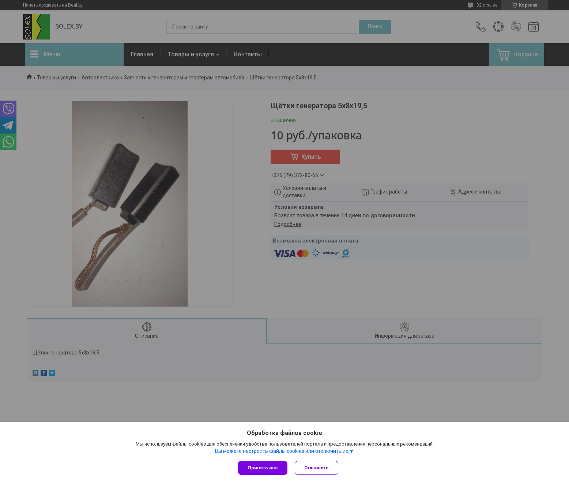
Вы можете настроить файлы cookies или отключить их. (282, 451)
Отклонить (316, 467)
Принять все (263, 467)
